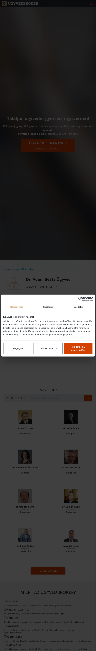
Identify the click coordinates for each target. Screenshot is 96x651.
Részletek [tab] (48, 307)
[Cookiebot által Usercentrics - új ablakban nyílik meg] (80, 299)
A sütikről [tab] (79, 307)
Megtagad (18, 348)
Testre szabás (48, 348)
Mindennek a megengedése (78, 348)
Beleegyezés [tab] (16, 307)
